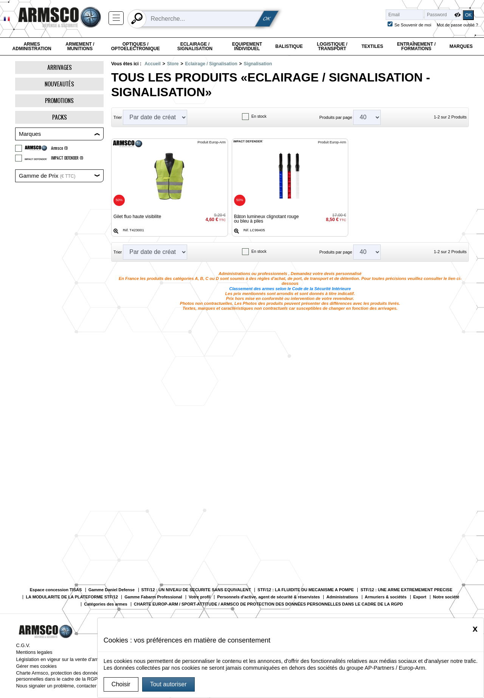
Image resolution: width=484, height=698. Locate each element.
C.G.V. (23, 645)
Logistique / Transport (332, 46)
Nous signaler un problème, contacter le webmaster (71, 686)
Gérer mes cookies (36, 666)
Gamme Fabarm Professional (153, 597)
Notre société (446, 597)
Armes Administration (31, 46)
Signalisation (258, 63)
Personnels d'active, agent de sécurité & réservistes (268, 597)
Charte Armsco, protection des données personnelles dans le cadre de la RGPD (58, 675)
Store (173, 63)
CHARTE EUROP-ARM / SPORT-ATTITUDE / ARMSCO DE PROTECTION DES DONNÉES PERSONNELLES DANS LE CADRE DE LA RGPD (268, 604)
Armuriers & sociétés (386, 597)
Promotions (59, 101)
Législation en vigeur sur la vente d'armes (60, 659)
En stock (259, 116)
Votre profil (200, 597)
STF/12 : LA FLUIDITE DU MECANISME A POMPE (306, 590)
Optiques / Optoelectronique (135, 46)
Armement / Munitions (79, 46)
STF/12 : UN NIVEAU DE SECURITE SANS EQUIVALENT (196, 590)
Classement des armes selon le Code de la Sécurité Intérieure (290, 288)
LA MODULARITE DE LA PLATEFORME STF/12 (72, 597)
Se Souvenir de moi (412, 25)
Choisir (121, 684)
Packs (59, 117)
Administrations (342, 597)
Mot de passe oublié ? (457, 25)
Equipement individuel (247, 46)
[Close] (475, 628)
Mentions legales (34, 652)
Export (420, 597)
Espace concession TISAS (56, 590)
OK (267, 19)
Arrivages (59, 67)
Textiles (372, 46)
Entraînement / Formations (416, 46)
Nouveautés (59, 84)
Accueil (152, 63)
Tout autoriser (168, 684)
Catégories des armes (105, 604)
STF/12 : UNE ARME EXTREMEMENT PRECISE (406, 590)
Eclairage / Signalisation (195, 46)
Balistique (289, 46)
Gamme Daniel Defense (111, 590)
